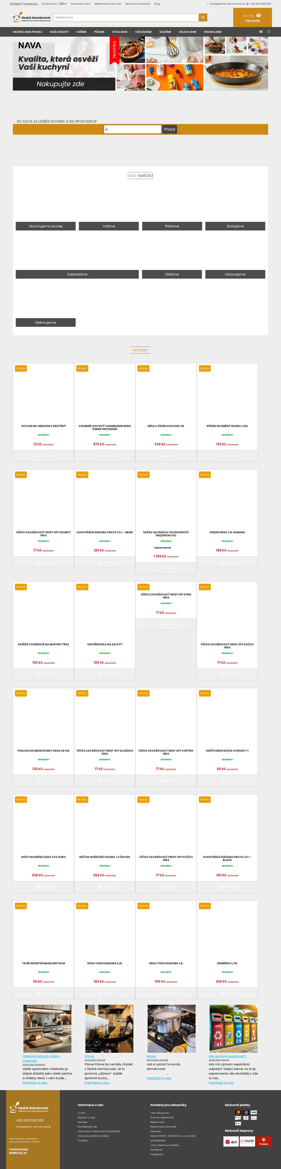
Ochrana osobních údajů (93, 1136)
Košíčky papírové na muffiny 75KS (43, 644)
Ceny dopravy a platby (164, 1145)
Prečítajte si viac (34, 1083)
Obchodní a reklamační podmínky (99, 1131)
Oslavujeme (187, 32)
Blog (157, 4)
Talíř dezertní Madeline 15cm (43, 963)
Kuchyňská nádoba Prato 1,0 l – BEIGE (105, 532)
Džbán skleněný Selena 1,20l (227, 426)
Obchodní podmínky (137, 4)
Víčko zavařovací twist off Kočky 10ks (227, 646)
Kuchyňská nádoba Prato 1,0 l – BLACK (227, 858)
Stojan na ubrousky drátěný (43, 426)
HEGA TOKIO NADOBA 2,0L (104, 963)
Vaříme (81, 32)
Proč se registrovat (162, 1117)
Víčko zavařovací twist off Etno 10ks (166, 596)
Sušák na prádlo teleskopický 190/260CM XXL (166, 534)
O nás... (82, 1113)
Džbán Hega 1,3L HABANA (227, 532)
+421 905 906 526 (258, 3)
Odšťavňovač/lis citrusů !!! (227, 750)
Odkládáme (143, 32)
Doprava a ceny (81, 4)
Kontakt (82, 1122)
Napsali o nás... (87, 1117)
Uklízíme (165, 32)
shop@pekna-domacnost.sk (227, 4)
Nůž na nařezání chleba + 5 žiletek (104, 857)
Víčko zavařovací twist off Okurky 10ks (43, 534)
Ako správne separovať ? (228, 1056)
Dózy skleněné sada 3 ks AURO (43, 857)
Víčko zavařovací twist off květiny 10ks (165, 752)
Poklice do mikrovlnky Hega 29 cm (43, 750)
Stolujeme (119, 32)
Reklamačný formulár (107, 4)
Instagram (157, 1154)
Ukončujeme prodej (27, 32)
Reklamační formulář (163, 1127)
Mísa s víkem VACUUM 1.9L (166, 426)
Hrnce (151, 1056)
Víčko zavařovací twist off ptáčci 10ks (166, 858)
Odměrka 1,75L (227, 963)
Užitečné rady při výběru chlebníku (41, 1058)
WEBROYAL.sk (17, 1153)
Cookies (83, 1140)
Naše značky (59, 32)
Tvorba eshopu (18, 1149)
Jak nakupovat (159, 1113)
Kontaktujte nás (87, 1127)
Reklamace (157, 1122)
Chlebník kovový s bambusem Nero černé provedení (105, 427)
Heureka (155, 1131)
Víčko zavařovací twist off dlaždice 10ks (105, 752)
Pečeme (99, 32)
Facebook (156, 1150)
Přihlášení (16, 4)
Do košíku (45, 456)
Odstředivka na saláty (104, 644)
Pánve (89, 1056)
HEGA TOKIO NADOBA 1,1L (166, 963)
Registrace (31, 4)
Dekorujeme (213, 32)
